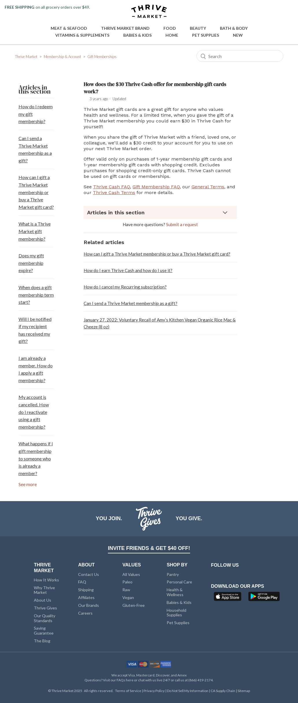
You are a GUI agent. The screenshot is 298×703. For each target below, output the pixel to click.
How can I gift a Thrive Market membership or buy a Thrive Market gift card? (36, 191)
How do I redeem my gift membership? (36, 114)
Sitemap (244, 691)
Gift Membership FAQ (156, 186)
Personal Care (179, 581)
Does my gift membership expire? (31, 263)
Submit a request (182, 224)
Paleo (127, 581)
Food (169, 28)
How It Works (46, 579)
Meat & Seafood (69, 28)
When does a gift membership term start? (36, 294)
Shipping (86, 589)
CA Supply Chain (223, 691)
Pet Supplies (205, 35)
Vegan (128, 597)
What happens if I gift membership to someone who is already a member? (36, 458)
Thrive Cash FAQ (111, 186)
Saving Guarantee (44, 630)
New (238, 35)
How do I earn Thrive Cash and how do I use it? (128, 270)
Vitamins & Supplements (82, 35)
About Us (42, 600)
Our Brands (88, 605)
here (129, 680)
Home (171, 35)
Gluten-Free (133, 605)
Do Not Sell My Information (188, 691)
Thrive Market (26, 56)
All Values (131, 574)
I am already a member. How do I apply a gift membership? (36, 369)
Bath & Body (234, 28)
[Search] (239, 56)
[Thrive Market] (149, 12)
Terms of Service (128, 691)
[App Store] (228, 598)
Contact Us (88, 574)
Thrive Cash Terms (114, 192)
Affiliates (86, 597)
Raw (126, 589)
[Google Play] (264, 598)
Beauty (198, 28)
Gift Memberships (102, 56)
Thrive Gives (45, 607)
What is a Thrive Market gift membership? (35, 231)
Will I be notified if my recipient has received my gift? (35, 330)
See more (28, 484)
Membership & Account (62, 56)
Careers (85, 613)
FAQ (82, 581)
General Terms (208, 186)
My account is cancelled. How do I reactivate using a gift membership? (34, 411)
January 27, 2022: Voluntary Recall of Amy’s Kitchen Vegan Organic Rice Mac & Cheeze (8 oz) (160, 323)
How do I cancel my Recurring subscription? (125, 286)
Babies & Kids (137, 35)
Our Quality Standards (44, 618)
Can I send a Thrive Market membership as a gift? (35, 149)
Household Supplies (176, 613)
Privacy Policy (154, 691)
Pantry (173, 574)
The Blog (42, 640)
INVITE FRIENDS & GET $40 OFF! (149, 548)
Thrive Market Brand (125, 28)
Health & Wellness (175, 592)
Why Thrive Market (44, 590)
